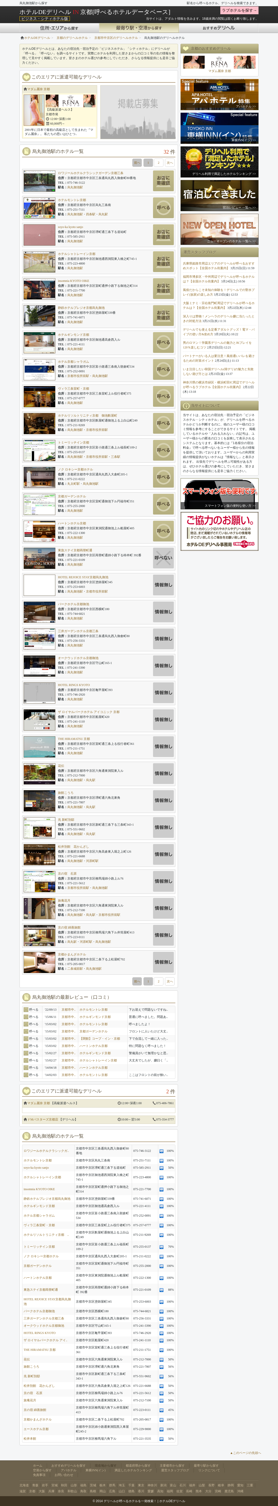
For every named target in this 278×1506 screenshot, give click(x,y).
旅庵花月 (64, 900)
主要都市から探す (172, 1465)
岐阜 (221, 1485)
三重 (250, 1485)
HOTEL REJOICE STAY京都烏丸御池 (83, 577)
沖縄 (240, 1491)
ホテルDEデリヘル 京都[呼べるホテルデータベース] (94, 12)
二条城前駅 (75, 968)
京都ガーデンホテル (72, 496)
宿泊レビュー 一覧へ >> (239, 207)
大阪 (42, 1491)
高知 (160, 1491)
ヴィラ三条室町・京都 (73, 388)
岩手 (45, 1485)
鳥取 (83, 1491)
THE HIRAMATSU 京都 (74, 739)
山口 (122, 1491)
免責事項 (39, 1475)
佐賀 (179, 1491)
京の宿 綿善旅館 (69, 927)
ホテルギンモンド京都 (73, 335)
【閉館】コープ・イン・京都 (100, 1038)
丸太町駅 (73, 484)
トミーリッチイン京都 (73, 442)
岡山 (103, 1491)
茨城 (93, 1485)
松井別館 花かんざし (73, 846)
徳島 (131, 1491)
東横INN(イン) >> (243, 140)
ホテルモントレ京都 (72, 200)
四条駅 (90, 214)
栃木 (103, 1485)
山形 (74, 1485)
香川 (141, 1491)
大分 (208, 1491)
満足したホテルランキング (133, 1470)
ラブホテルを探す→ (239, 10)
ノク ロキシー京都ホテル (75, 469)
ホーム (37, 1465)
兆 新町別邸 (66, 820)
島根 (93, 1491)
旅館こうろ (66, 793)
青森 (35, 1485)
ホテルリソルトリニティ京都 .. (46, 1235)
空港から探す (42, 1470)
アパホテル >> (246, 106)
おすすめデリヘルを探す (68, 1465)
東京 (141, 1485)
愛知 (240, 1485)
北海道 (24, 1485)
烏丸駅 (103, 214)
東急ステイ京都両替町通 (75, 550)
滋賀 (22, 1491)
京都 (32, 1491)
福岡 (170, 1491)
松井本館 (30, 1438)
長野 (211, 1485)
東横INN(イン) (95, 1470)
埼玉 (122, 1485)
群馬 (112, 1485)
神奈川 (152, 1485)
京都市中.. (69, 1009)
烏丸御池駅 (75, 187)
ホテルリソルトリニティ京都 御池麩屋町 (87, 415)
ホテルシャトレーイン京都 (76, 254)
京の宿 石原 (67, 873)
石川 (183, 1485)
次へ (170, 163)
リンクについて (209, 1470)
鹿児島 (229, 1491)
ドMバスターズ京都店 (42, 1119)
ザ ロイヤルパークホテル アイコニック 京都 (89, 712)
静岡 (231, 1485)
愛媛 (151, 1491)
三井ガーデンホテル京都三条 (78, 631)
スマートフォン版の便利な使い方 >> (230, 506)
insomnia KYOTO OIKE (73, 281)
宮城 (54, 1485)
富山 (173, 1485)
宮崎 (218, 1491)
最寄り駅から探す (206, 1465)
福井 (192, 1485)
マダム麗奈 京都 (38, 89)
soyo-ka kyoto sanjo (70, 227)
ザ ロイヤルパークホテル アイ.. (45, 1340)
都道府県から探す (138, 1465)
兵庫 (51, 1491)
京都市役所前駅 (78, 376)
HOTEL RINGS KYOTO (74, 685)
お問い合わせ (64, 1475)
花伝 (61, 766)
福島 (83, 1485)
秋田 (64, 1485)
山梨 (202, 1485)
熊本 (199, 1491)
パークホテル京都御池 (73, 604)
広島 (112, 1491)
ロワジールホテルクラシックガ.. (46, 1151)
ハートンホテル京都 (72, 523)
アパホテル (68, 1470)
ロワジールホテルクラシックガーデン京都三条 (90, 173)
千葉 (131, 1485)
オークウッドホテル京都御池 (78, 658)
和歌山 (72, 1491)
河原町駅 (92, 861)
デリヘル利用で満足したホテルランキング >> (224, 174)
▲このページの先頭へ (245, 1453)
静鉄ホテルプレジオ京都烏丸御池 (81, 308)
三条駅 (115, 457)
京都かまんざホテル (72, 954)
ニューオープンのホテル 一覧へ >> (231, 241)
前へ (137, 163)
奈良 (61, 1491)
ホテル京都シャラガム (73, 361)
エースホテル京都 (36, 1429)
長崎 (189, 1491)
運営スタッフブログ (175, 1470)
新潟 (163, 1485)
